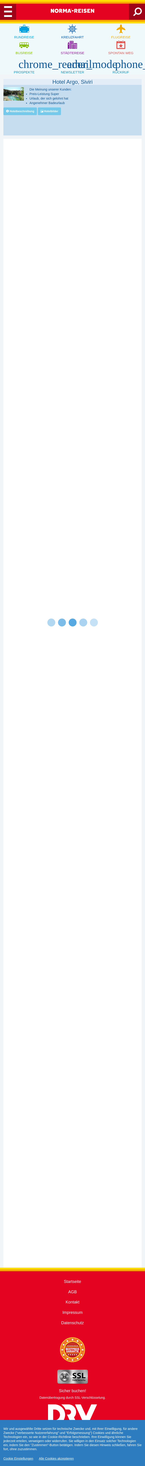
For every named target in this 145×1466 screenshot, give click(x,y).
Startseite (72, 1281)
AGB (72, 1292)
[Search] (137, 13)
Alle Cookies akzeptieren (56, 1458)
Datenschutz (72, 1323)
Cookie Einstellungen (18, 1458)
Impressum (72, 1312)
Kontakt (72, 1302)
